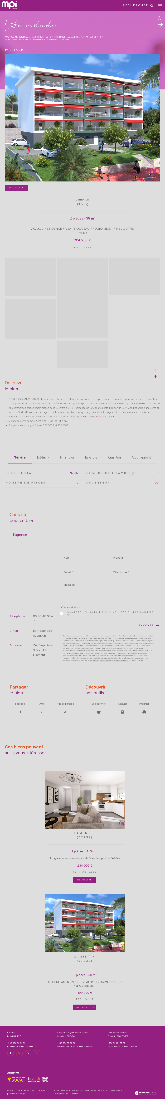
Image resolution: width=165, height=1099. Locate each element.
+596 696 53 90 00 (66, 1043)
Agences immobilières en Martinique (24, 37)
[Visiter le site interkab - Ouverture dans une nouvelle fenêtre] (34, 1079)
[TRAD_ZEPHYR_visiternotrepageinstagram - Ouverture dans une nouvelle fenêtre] (28, 1053)
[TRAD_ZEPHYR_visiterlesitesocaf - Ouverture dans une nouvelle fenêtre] (16, 1079)
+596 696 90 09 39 (16, 1043)
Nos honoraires (61, 1091)
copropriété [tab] (141, 457)
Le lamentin (74, 37)
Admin (106, 1091)
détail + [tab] (43, 457)
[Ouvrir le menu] (160, 5)
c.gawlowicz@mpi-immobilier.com (122, 1047)
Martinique (59, 37)
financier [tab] (67, 457)
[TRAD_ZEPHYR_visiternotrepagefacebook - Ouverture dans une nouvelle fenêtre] (10, 1053)
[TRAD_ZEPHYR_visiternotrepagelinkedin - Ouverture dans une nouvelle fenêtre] (37, 1053)
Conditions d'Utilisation (121, 660)
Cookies (74, 1094)
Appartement (89, 37)
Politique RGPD (61, 1094)
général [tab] (20, 457)
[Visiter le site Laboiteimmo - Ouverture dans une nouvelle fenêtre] (145, 1093)
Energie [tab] (91, 457)
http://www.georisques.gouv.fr (99, 416)
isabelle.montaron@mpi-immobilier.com (74, 1047)
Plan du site (76, 1091)
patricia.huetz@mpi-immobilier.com (22, 1047)
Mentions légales (92, 1091)
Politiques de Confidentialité (99, 660)
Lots (48, 37)
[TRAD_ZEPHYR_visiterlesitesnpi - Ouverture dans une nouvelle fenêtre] (45, 1079)
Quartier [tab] (114, 457)
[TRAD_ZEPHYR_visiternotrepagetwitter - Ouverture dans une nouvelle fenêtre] (19, 1053)
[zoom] (30, 295)
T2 (99, 37)
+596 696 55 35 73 (116, 1043)
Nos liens (116, 1091)
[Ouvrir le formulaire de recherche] (138, 5)
